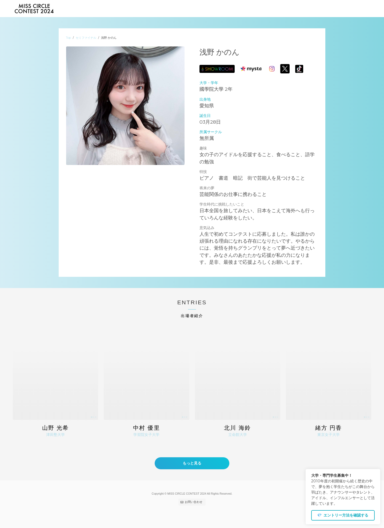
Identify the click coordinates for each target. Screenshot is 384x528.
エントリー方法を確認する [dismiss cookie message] (342, 515)
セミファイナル (86, 38)
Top (68, 38)
